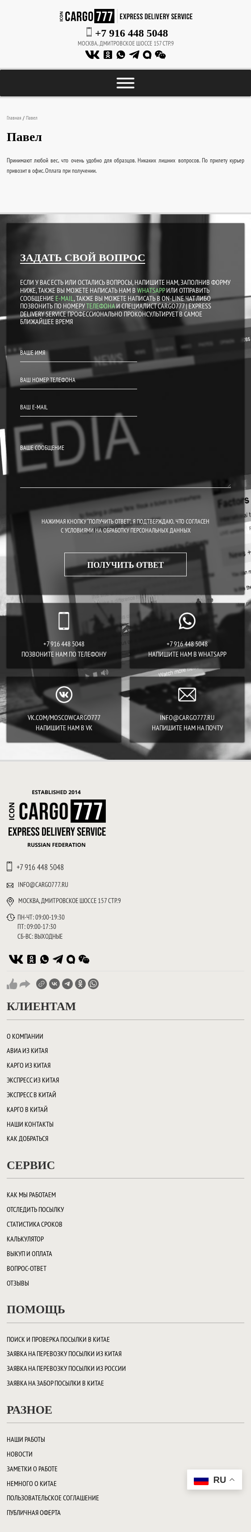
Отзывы (18, 1282)
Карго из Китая (28, 1065)
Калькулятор (25, 1238)
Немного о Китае (32, 1483)
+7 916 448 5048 (131, 33)
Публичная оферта (34, 1512)
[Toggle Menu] (125, 83)
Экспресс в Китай (31, 1094)
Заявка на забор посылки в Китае (55, 1382)
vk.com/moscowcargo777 (64, 717)
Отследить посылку (35, 1209)
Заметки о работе (32, 1468)
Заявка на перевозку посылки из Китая (64, 1353)
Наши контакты (30, 1124)
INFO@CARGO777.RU (187, 717)
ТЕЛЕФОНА (100, 305)
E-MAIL (64, 298)
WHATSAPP (151, 290)
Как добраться (27, 1138)
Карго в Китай (27, 1109)
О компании (25, 1036)
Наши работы (26, 1439)
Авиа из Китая (27, 1050)
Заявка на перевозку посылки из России (66, 1368)
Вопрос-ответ (26, 1268)
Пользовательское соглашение (53, 1497)
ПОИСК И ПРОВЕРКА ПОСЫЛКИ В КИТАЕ (58, 1339)
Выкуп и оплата (29, 1253)
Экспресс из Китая (33, 1079)
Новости (20, 1453)
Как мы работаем (31, 1194)
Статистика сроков (35, 1224)
